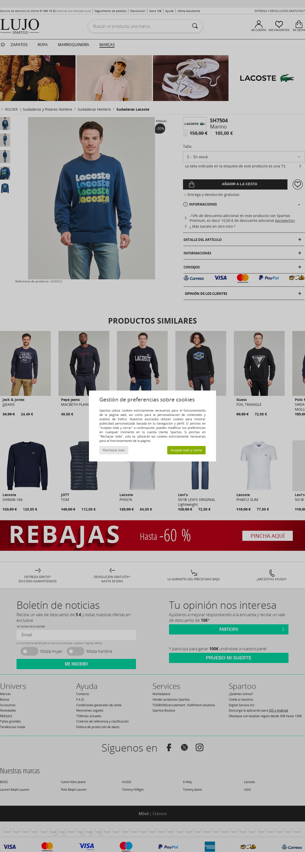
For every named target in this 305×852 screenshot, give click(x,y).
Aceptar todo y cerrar (186, 450)
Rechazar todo (114, 450)
